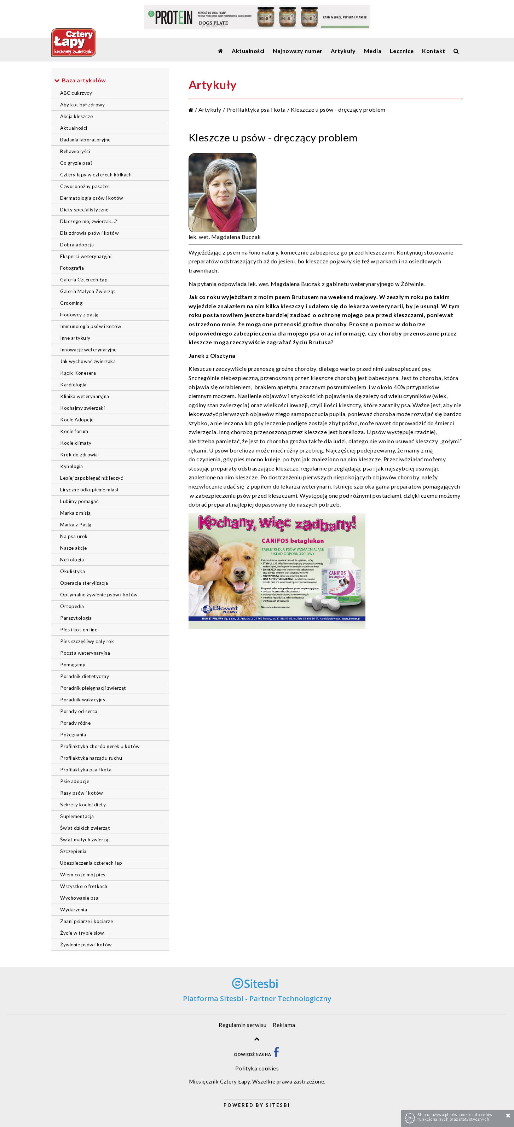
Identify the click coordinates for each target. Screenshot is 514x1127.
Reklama (284, 1024)
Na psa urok (74, 536)
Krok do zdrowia (79, 454)
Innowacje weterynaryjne (88, 349)
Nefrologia (72, 559)
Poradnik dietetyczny (84, 676)
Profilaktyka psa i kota (86, 769)
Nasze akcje (73, 548)
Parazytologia (76, 618)
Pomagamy (72, 664)
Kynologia (71, 466)
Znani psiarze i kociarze (86, 921)
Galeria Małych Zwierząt (88, 291)
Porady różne (75, 723)
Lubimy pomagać (79, 501)
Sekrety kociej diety (83, 804)
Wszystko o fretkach (84, 886)
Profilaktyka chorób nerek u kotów (100, 746)
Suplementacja (77, 816)
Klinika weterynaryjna (84, 396)
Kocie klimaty (76, 443)
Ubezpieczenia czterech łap (91, 863)
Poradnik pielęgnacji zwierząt (93, 688)
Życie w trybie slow (82, 933)
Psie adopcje (74, 781)
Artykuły (209, 109)
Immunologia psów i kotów (90, 326)
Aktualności (73, 128)
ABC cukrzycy (76, 93)
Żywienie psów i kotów (86, 944)
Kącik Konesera (78, 373)
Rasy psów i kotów (81, 793)
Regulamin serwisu (243, 1024)
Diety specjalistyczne (84, 209)
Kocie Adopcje (77, 419)
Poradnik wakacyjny (82, 699)
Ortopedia (72, 606)
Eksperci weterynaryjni (85, 256)
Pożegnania (73, 734)
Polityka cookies (257, 1068)
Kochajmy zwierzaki (82, 408)
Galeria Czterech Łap (84, 279)
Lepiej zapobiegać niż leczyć (91, 478)
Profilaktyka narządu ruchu (91, 758)
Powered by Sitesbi (257, 1105)
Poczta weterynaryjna (85, 653)
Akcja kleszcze (76, 116)
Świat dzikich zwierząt (85, 828)
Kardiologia (73, 384)
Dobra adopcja (77, 244)
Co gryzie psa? (76, 163)
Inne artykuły (75, 338)
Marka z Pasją (76, 524)
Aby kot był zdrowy (82, 104)
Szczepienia (73, 851)
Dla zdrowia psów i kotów (89, 233)
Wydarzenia (73, 909)
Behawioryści (75, 151)
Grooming (71, 303)
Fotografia (72, 268)
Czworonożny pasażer (85, 186)
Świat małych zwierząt (85, 839)
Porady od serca (79, 711)
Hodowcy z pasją (79, 314)
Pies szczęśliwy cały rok (87, 641)
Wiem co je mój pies (82, 874)
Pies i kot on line (78, 629)
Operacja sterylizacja (84, 583)
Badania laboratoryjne (85, 139)
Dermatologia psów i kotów (91, 198)
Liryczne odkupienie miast (89, 489)
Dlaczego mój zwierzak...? (88, 221)
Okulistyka (72, 571)
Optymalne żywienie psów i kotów (99, 594)
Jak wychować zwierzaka (88, 361)
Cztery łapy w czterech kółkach (96, 174)
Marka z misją (75, 513)
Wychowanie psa (79, 898)
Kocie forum (74, 431)
